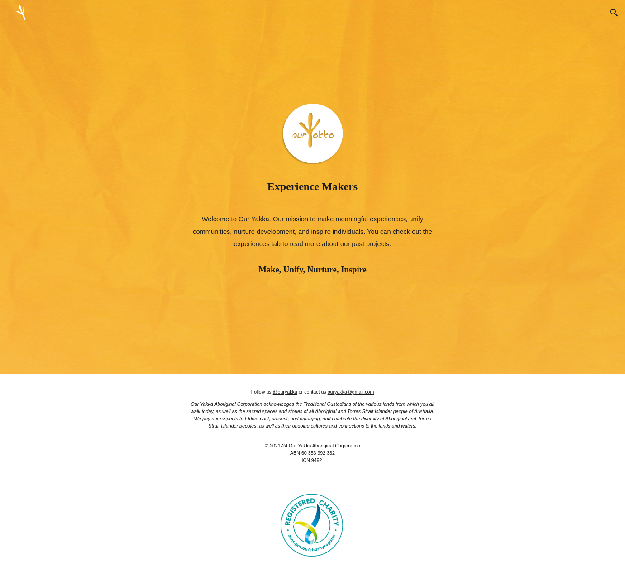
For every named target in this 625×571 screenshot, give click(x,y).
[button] (614, 13)
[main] (312, 186)
